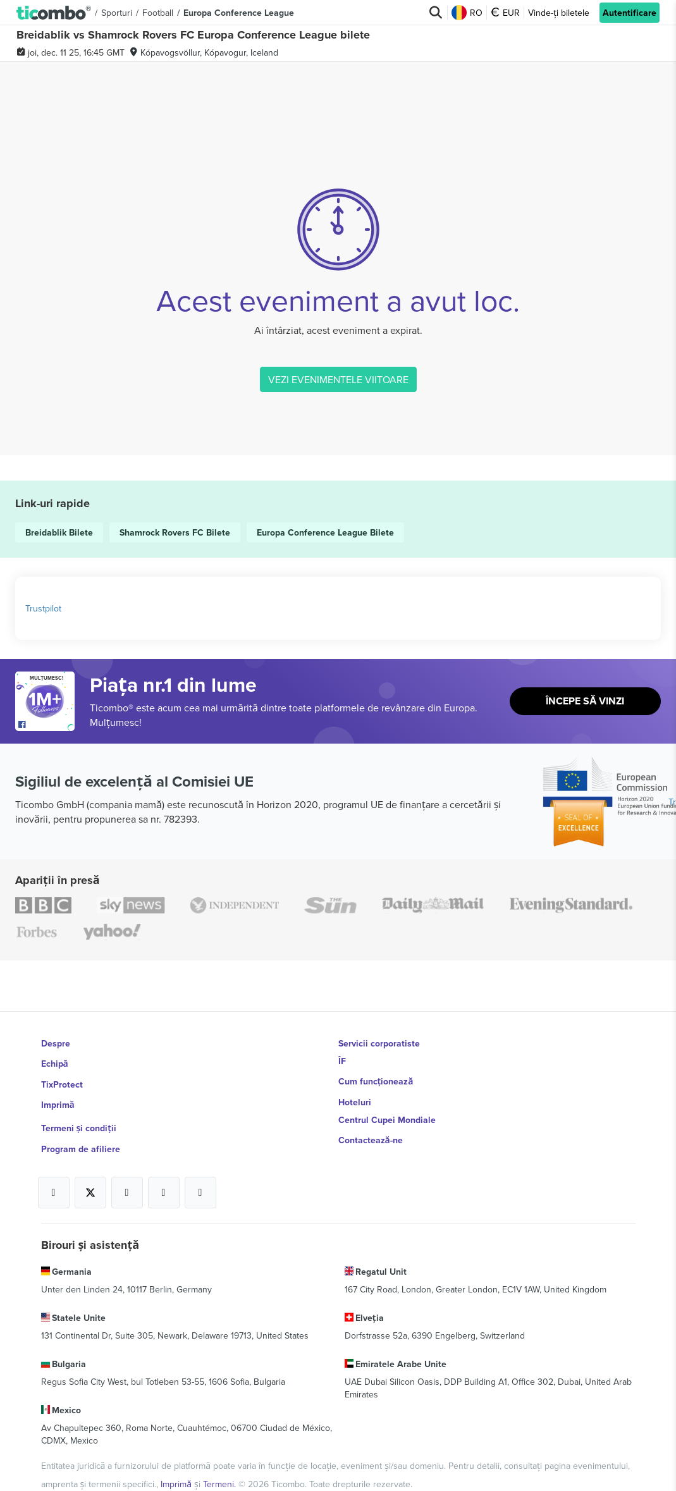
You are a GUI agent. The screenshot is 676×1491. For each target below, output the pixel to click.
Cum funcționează (375, 1078)
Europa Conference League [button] (238, 12)
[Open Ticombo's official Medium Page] (164, 1175)
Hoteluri (354, 1096)
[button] (53, 12)
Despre (55, 1043)
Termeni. (220, 1458)
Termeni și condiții (78, 1114)
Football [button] (157, 12)
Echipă (54, 1061)
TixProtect (62, 1078)
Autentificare (629, 12)
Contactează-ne (370, 1132)
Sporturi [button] (116, 12)
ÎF (342, 1061)
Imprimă (58, 1096)
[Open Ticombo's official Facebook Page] (46, 724)
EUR (505, 13)
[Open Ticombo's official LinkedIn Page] (200, 1175)
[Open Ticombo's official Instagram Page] (127, 1175)
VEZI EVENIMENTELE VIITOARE (338, 379)
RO (467, 13)
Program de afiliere (80, 1132)
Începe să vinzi (585, 701)
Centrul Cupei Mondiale (387, 1114)
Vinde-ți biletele (559, 12)
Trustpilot (43, 608)
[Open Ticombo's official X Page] (90, 1175)
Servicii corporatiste (379, 1043)
